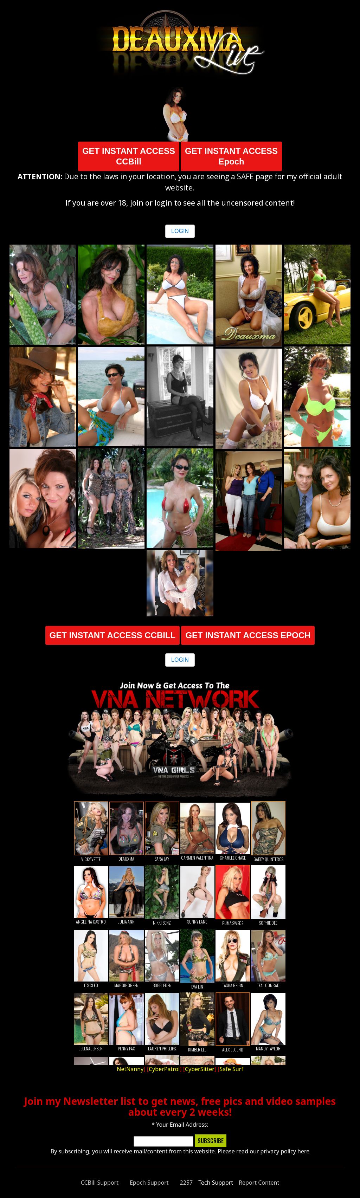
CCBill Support (99, 1182)
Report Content (259, 1182)
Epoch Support (149, 1182)
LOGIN (180, 231)
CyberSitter (199, 1069)
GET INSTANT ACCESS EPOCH (247, 635)
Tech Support (215, 1182)
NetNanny (130, 1069)
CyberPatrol (164, 1069)
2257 (186, 1182)
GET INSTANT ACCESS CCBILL (113, 635)
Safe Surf (231, 1069)
